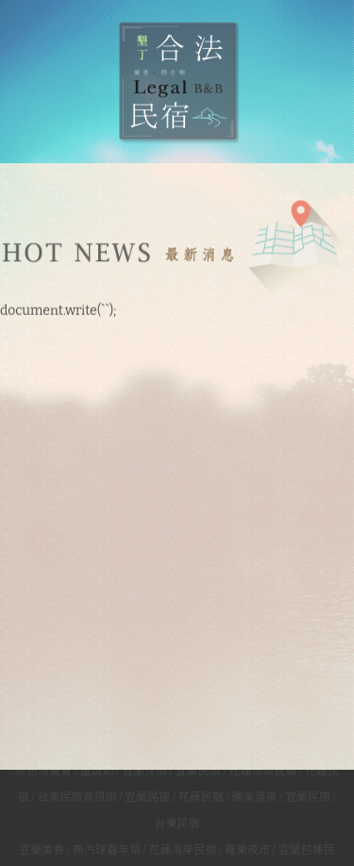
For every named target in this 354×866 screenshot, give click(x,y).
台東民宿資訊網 (76, 795)
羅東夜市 (248, 848)
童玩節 (97, 768)
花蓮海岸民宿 (183, 848)
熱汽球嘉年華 (107, 848)
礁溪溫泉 (254, 795)
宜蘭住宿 (144, 768)
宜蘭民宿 (198, 768)
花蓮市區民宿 (262, 768)
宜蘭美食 (41, 848)
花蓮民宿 (201, 795)
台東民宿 (176, 821)
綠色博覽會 (43, 768)
